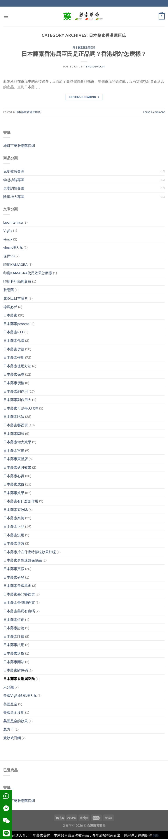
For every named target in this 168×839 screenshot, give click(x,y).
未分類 (8, 687)
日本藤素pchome (16, 323)
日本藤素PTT (13, 332)
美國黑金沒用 (13, 712)
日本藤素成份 (13, 484)
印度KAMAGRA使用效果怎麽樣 (27, 273)
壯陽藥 (8, 290)
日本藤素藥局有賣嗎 (19, 611)
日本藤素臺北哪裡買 (19, 594)
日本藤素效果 (13, 493)
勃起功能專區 (13, 180)
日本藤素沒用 (13, 535)
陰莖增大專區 (13, 196)
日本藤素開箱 (13, 662)
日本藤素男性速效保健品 (22, 560)
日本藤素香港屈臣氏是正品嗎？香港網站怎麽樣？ (84, 53)
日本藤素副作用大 (17, 399)
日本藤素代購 (13, 340)
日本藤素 (10, 315)
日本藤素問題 (13, 433)
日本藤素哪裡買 (15, 425)
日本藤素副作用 (15, 391)
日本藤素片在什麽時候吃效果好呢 (29, 552)
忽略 (156, 835)
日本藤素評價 (13, 636)
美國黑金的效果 (15, 721)
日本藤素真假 (13, 569)
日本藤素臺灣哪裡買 (19, 602)
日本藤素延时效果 (17, 467)
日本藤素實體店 (15, 459)
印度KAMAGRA (15, 264)
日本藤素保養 (13, 374)
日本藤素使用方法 (17, 366)
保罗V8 (9, 256)
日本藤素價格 (13, 383)
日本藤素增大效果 (17, 442)
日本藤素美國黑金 (17, 585)
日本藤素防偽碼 (15, 670)
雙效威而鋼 (12, 738)
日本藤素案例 (13, 518)
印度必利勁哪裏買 (17, 281)
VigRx (7, 230)
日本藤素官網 (13, 450)
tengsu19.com (94, 66)
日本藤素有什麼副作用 (20, 501)
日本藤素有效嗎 (15, 509)
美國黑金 (10, 704)
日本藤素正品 (13, 526)
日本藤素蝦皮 (13, 619)
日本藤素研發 (13, 577)
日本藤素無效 (13, 543)
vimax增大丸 (13, 247)
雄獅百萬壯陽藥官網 (19, 145)
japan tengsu (13, 222)
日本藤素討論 (13, 628)
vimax (7, 239)
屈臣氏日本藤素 (15, 298)
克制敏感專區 (13, 171)
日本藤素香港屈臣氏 (84, 47)
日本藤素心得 (13, 476)
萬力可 (8, 729)
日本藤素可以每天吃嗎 (20, 408)
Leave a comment (154, 112)
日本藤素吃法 (13, 416)
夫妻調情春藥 (13, 188)
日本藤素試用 (13, 645)
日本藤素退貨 (13, 653)
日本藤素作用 (13, 357)
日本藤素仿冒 (13, 349)
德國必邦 (10, 307)
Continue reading (84, 97)
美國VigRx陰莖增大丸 (20, 695)
